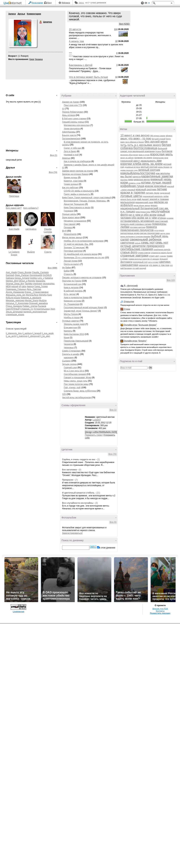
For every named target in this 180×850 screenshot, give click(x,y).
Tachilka (28, 283)
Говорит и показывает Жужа (77, 377)
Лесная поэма (71, 261)
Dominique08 (36, 275)
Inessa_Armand (22, 278)
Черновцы (69, 347)
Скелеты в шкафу (70, 354)
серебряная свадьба (161, 250)
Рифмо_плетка (29, 306)
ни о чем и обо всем (142, 214)
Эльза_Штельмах (14, 312)
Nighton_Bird (12, 281)
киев (130, 179)
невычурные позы (143, 212)
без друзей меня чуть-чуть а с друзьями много (144, 143)
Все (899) (52, 268)
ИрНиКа (43, 295)
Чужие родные (71, 184)
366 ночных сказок (157, 136)
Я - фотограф (131, 285)
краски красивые (156, 186)
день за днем (152, 164)
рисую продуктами (150, 233)
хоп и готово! (153, 262)
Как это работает (70, 187)
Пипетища (14, 196)
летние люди (152, 193)
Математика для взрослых (77, 125)
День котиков (68, 115)
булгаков (167, 151)
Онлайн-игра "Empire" (135, 341)
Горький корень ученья (73, 122)
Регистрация (37, 2)
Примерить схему (93, 435)
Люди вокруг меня (71, 217)
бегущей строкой (158, 139)
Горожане (68, 211)
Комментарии (34, 14)
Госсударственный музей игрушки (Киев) (84, 307)
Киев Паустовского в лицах (77, 207)
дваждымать (148, 160)
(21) (98, 493)
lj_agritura (27, 333)
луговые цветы (131, 196)
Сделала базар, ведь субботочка (80, 391)
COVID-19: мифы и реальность (79, 191)
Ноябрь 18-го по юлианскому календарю (84, 241)
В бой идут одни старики (74, 118)
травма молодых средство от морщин (143, 259)
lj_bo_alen (45, 336)
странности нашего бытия (161, 253)
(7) (76, 480)
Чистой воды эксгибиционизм (76, 397)
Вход (49, 2)
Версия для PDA (160, 609)
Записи (12, 14)
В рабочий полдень (73, 291)
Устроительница (42, 309)
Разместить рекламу (160, 613)
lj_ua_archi (11, 336)
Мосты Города (71, 314)
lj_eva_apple (48, 333)
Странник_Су (26, 309)
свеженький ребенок (145, 239)
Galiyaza (10, 278)
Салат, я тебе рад (72, 148)
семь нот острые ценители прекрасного (144, 244)
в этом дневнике (107, 547)
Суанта (47, 252)
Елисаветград (70, 327)
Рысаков (42, 306)
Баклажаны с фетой (80, 65)
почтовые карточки (137, 227)
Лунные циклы (69, 214)
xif (20, 286)
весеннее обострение (129, 155)
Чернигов (68, 344)
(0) (80, 469)
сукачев (163, 256)
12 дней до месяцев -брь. (76, 244)
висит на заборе (127, 158)
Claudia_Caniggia (40, 272)
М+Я (64, 231)
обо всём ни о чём (144, 217)
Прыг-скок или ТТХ (73, 105)
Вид (147, 3)
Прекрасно (67, 480)
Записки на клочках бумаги (75, 174)
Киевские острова (72, 301)
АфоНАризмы (69, 132)
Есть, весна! (70, 294)
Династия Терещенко (74, 204)
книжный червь (161, 179)
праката (151, 227)
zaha (23, 286)
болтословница (145, 148)
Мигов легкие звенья (72, 237)
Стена (127, 309)
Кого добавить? (30, 208)
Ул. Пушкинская (71, 304)
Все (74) (53, 172)
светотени (127, 242)
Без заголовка (69, 469)
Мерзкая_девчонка (15, 300)
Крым (66, 337)
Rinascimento (70, 234)
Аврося (30, 286)
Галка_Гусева (41, 286)
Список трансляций (16, 329)
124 (116, 29)
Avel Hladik (14, 229)
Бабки (67, 271)
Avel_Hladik (11, 272)
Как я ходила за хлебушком (77, 161)
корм (124, 182)
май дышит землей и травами (153, 199)
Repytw (31, 281)
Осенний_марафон (38, 303)
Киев (31, 59)
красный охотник (146, 189)
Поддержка (142, 3)
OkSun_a (23, 281)
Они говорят (70, 224)
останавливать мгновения (137, 220)
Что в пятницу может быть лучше (88, 77)
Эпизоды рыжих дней (74, 324)
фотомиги (126, 261)
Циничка (40, 22)
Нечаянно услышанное (75, 221)
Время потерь (70, 177)
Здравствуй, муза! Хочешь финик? (81, 311)
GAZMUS (47, 275)
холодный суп (140, 262)
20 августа (75, 29)
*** (70, 53)
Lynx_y (40, 278)
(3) (96, 503)
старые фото (128, 252)
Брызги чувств (69, 135)
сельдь (137, 243)
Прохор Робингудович (72, 112)
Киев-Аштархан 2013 (74, 334)
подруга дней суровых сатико (136, 224)
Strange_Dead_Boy (15, 283)
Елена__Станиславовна (36, 292)
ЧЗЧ (64, 394)
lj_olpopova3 (34, 336)
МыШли (31, 252)
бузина (158, 151)
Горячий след (70, 367)
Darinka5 (10, 275)
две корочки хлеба (141, 162)
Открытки (129, 301)
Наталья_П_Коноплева (17, 303)
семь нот (148, 242)
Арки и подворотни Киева (76, 297)
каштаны (124, 180)
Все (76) (112, 454)
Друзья (21, 14)
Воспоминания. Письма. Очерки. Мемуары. (85, 201)
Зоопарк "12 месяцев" (74, 247)
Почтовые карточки (73, 251)
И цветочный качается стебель (78, 493)
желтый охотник (149, 167)
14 (116, 77)
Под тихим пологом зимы (76, 384)
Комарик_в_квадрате (31, 297)
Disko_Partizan (22, 275)
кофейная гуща (132, 186)
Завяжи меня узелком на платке (78, 171)
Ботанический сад (72, 284)
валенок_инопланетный (35, 312)
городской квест (130, 160)
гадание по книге (143, 157)
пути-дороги (159, 230)
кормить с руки (134, 183)
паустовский (161, 221)
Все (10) (171, 280)
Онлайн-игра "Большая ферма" (140, 325)
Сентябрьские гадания (75, 374)
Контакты (160, 611)
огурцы (161, 217)
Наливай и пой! (71, 155)
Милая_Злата (31, 300)
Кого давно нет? (14, 208)
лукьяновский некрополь (153, 196)
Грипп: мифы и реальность (77, 194)
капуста (137, 176)
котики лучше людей (156, 182)
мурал (154, 205)
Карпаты (68, 331)
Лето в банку (70, 151)
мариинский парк (144, 202)
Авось (81, 2)
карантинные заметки (157, 176)
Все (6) (113, 522)
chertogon (37, 283)
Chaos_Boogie (24, 272)
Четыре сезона (69, 364)
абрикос (169, 136)
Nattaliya (49, 278)
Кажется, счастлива (73, 181)
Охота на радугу (72, 264)
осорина (170, 218)
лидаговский (165, 193)
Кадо (49, 295)
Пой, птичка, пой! (72, 387)
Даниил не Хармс (70, 102)
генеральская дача (160, 158)
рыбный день (159, 236)
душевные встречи (132, 167)
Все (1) (53, 155)
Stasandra (40, 281)
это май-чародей (139, 268)
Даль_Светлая (34, 289)
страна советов (144, 253)
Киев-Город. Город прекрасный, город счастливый (86, 197)
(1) (98, 459)
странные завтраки (134, 255)
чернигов (143, 265)
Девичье (66, 158)
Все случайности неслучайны (77, 503)
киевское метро (142, 179)
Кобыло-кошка (13, 297)
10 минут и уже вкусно (135, 135)
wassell (14, 286)
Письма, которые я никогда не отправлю (82, 277)
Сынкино (66, 361)
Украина (39, 59)
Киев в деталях (71, 287)
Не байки (66, 267)
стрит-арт (154, 256)
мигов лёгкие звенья (142, 205)
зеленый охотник (149, 169)
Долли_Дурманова (15, 292)
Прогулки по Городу (71, 281)
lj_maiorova (22, 336)
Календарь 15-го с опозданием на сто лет (84, 257)
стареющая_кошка (15, 314)
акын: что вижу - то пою (135, 138)
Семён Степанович (71, 351)
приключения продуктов (137, 230)
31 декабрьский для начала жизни (80, 254)
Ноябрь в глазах (72, 317)
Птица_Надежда (14, 306)
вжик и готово (144, 155)
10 (116, 41)
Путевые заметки (70, 321)
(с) (63, 108)
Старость (68, 274)
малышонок (127, 202)
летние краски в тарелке (143, 191)
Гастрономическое (71, 138)
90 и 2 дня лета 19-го (74, 371)
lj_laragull (36, 333)
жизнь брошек (163, 167)
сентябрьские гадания (136, 249)
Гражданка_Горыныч (16, 289)
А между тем (76, 41)
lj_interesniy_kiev (14, 333)
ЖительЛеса (32, 295)
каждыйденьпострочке (137, 173)
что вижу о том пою (159, 265)
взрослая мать (161, 154)
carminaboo (31, 229)
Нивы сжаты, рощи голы (75, 381)
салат (124, 239)
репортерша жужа (130, 233)
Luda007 (97, 420)
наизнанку (69, 357)
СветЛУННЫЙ (13, 309)
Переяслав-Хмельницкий (76, 341)
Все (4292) (124, 24)
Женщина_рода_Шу (15, 295)
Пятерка (68, 227)
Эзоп (52, 309)
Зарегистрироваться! (72, 533)
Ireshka (33, 278)
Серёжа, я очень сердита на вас (78, 459)
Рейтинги (66, 2)
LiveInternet (13, 3)
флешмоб (164, 259)
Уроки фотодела (72, 128)
